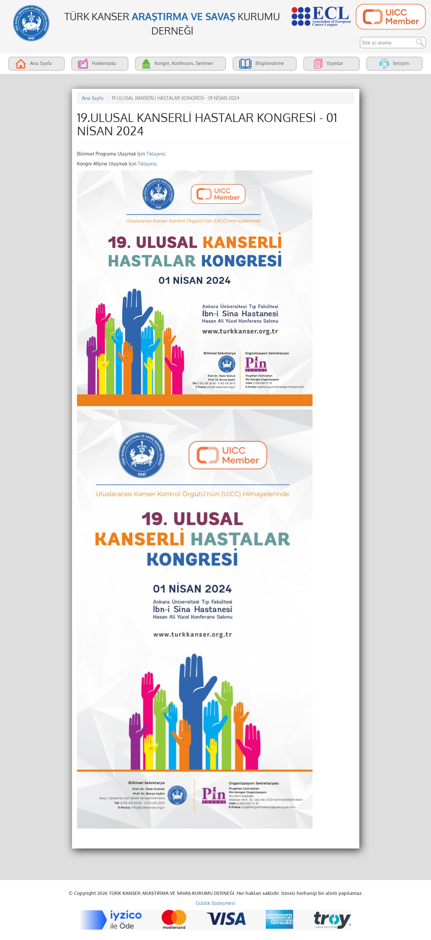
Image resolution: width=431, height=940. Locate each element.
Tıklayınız (155, 154)
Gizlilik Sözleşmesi (215, 903)
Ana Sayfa (93, 98)
